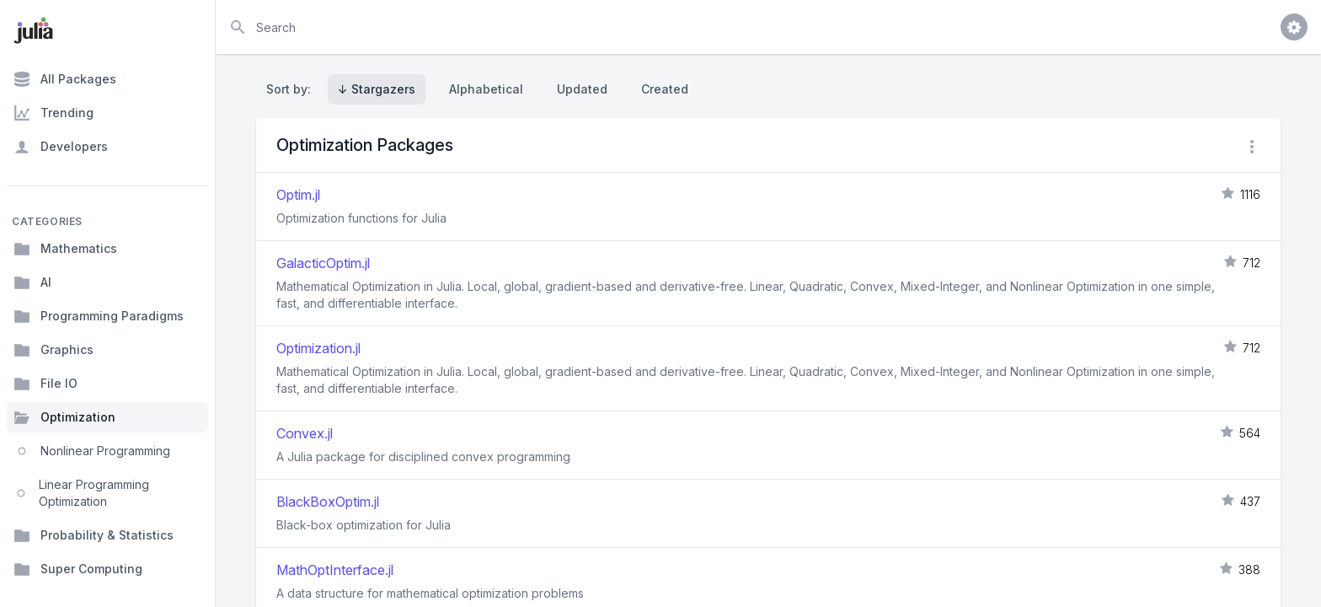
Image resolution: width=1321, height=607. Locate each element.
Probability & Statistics (93, 535)
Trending (53, 113)
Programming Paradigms (98, 316)
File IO (45, 383)
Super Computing (77, 569)
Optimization (64, 417)
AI (32, 282)
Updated (582, 89)
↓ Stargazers (376, 89)
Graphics (53, 349)
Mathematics (65, 248)
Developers (60, 146)
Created (664, 89)
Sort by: (292, 89)
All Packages (64, 79)
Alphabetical (486, 89)
